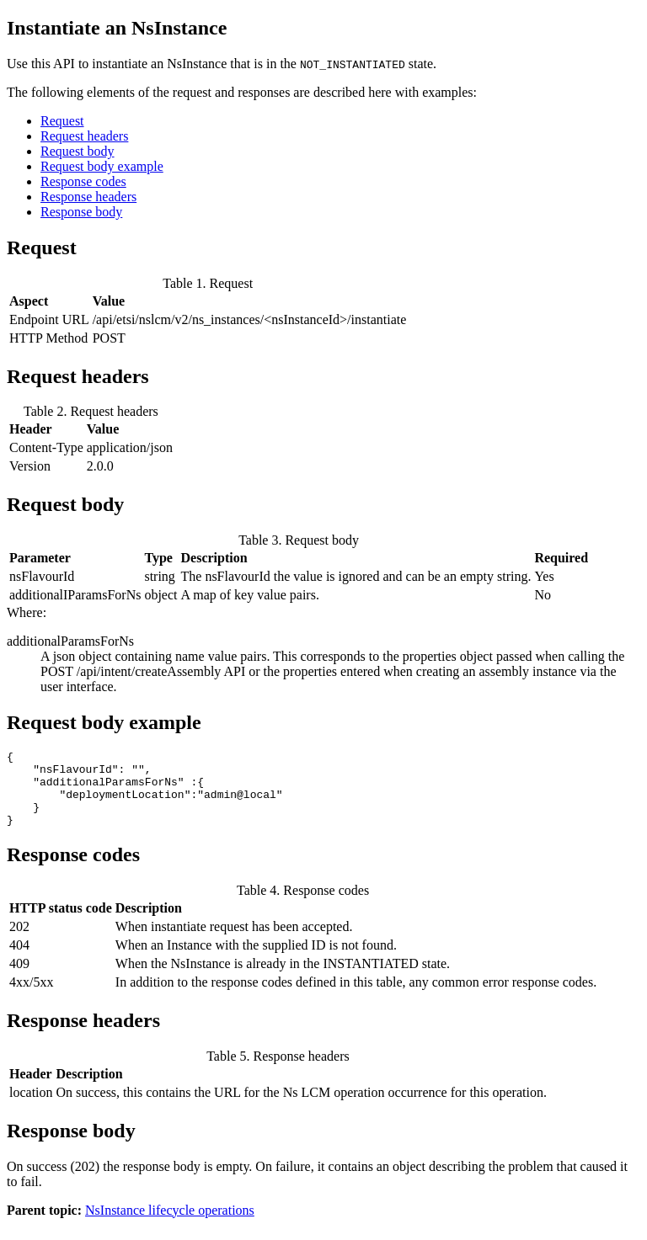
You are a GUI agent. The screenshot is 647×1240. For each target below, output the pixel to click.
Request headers (84, 136)
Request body (77, 151)
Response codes (83, 181)
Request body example (101, 166)
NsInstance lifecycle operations (169, 1225)
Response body (81, 212)
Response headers (88, 196)
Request (62, 121)
